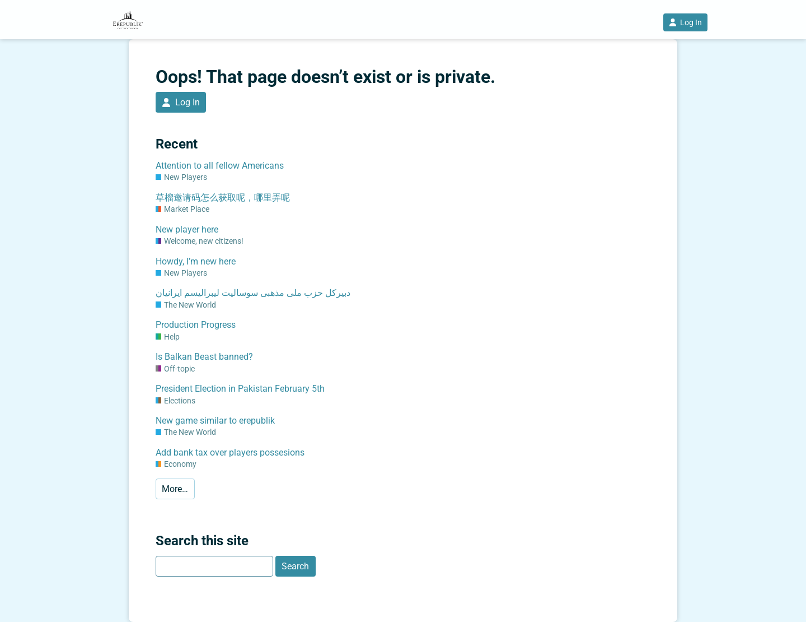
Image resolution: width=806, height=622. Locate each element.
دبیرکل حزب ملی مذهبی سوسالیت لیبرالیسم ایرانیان (253, 292)
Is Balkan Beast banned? (204, 356)
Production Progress (196, 324)
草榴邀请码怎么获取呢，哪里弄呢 (223, 197)
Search (295, 566)
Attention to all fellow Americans (220, 165)
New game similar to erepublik (215, 420)
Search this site (202, 541)
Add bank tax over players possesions (230, 452)
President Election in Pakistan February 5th (240, 388)
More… (175, 489)
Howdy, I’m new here (196, 261)
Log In (685, 22)
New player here (187, 229)
